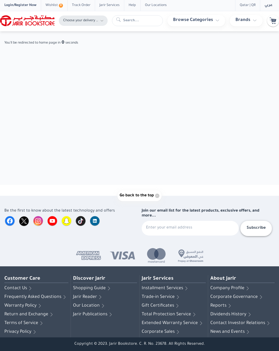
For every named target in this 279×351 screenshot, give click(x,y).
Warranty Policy (23, 306)
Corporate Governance (237, 297)
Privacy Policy (21, 332)
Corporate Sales (161, 332)
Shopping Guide (92, 288)
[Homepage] (27, 20)
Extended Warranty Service (173, 323)
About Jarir (223, 279)
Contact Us (19, 288)
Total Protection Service (170, 314)
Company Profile (230, 288)
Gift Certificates (161, 306)
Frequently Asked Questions (36, 297)
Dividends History (231, 314)
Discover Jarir (89, 279)
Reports (221, 306)
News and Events (230, 332)
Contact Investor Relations (241, 323)
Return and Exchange (29, 314)
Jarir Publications (93, 314)
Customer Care (22, 279)
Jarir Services (158, 279)
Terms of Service (24, 323)
